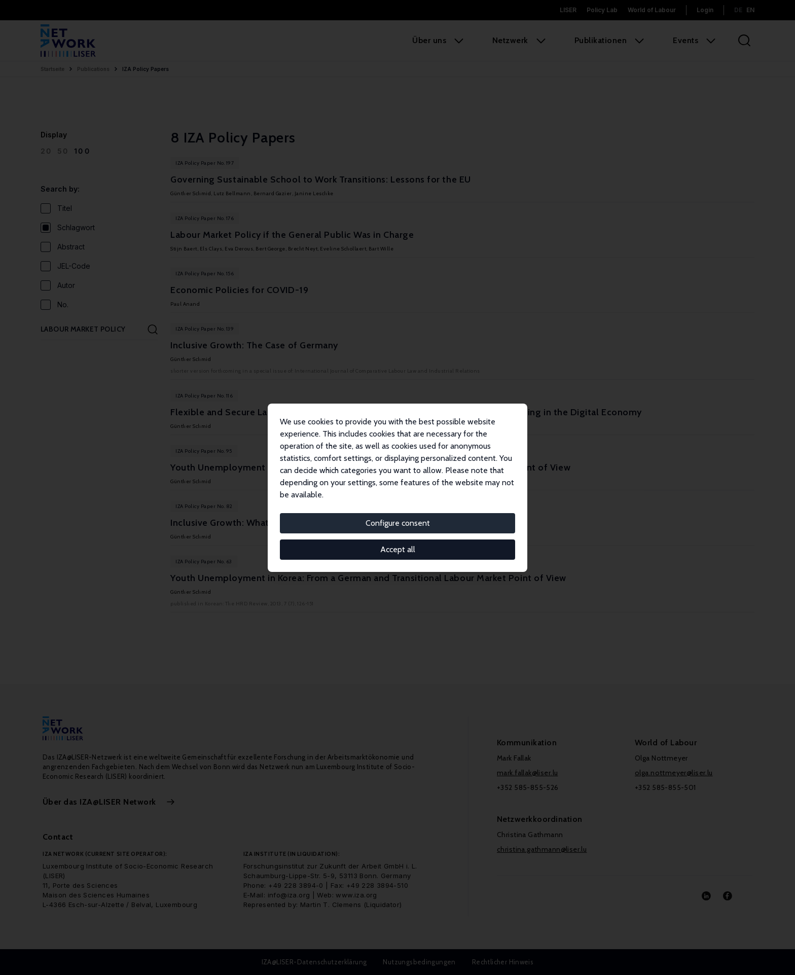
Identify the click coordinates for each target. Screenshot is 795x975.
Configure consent (398, 523)
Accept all (397, 549)
